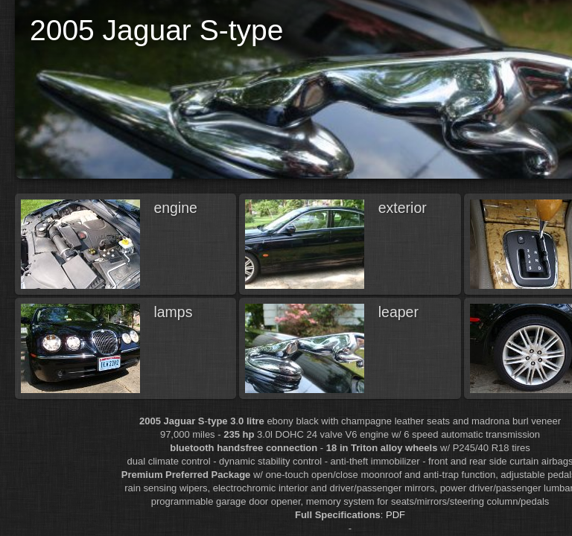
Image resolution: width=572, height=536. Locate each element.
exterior (402, 208)
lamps (172, 312)
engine (175, 208)
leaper (398, 312)
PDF (395, 514)
